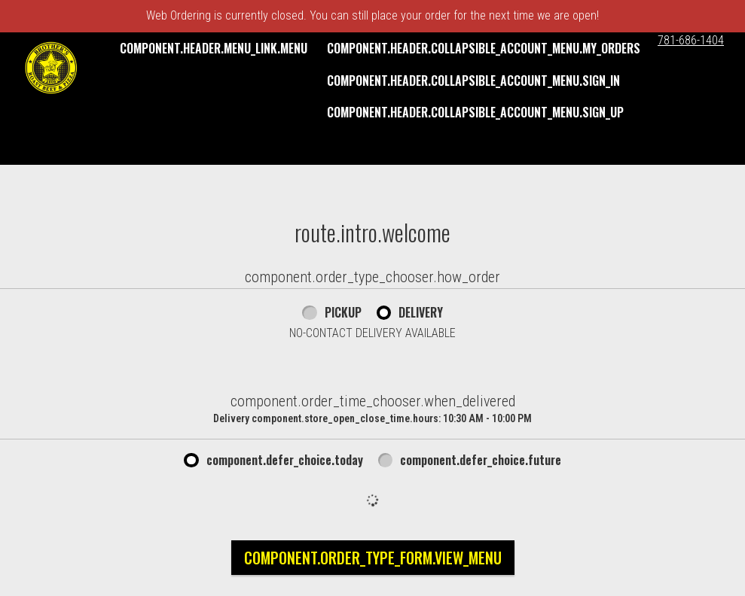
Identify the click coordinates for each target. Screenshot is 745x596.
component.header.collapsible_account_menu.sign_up (475, 112)
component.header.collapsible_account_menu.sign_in (473, 80)
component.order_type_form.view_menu (373, 557)
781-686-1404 (691, 40)
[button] (51, 67)
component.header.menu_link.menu (213, 48)
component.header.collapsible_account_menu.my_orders (483, 48)
